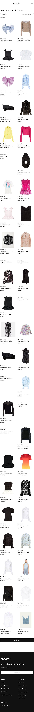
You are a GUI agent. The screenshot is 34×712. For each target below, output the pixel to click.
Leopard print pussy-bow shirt (6, 262)
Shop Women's (5, 688)
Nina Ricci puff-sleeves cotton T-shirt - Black (6, 526)
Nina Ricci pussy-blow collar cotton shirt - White (24, 526)
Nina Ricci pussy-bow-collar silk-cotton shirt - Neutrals (24, 251)
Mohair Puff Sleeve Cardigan (6, 431)
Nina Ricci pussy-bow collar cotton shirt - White (6, 578)
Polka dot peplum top (24, 299)
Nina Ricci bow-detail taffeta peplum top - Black (6, 314)
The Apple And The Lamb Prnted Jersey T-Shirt (6, 198)
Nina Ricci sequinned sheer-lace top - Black (24, 499)
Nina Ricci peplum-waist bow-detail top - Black (6, 66)
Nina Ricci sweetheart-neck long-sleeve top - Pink (24, 145)
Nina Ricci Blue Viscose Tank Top (24, 578)
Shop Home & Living (6, 695)
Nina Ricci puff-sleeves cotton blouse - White (24, 66)
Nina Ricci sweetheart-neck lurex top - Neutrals (24, 40)
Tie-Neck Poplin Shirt (23, 394)
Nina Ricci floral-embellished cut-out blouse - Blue (24, 552)
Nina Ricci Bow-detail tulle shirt (6, 341)
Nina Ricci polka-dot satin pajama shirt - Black (6, 288)
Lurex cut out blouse (23, 262)
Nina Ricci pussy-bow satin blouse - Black (24, 288)
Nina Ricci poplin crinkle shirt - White (6, 631)
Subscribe (17, 672)
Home (2, 682)
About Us (21, 682)
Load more (17, 640)
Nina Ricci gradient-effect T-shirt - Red (24, 473)
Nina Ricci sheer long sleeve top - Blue (24, 446)
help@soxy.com (5, 705)
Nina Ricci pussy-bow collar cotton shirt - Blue (24, 93)
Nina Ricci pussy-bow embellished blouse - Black (24, 119)
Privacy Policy (22, 695)
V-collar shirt (3, 156)
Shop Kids (4, 691)
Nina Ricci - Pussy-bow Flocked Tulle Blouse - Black (6, 251)
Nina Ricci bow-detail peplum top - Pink (6, 224)
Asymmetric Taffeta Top (6, 367)
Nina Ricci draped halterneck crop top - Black (24, 172)
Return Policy (22, 688)
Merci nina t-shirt (22, 404)
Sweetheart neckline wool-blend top (6, 378)
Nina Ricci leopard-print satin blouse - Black (6, 552)
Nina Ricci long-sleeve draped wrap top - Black (6, 605)
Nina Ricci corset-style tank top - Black (24, 224)
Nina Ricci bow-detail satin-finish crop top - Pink (6, 93)
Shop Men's (4, 685)
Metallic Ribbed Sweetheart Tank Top (24, 631)
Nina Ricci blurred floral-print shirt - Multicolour (24, 341)
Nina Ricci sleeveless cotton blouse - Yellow (6, 145)
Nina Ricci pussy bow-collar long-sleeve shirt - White (24, 605)
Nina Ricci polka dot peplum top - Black (6, 499)
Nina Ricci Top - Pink (23, 198)
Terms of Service (23, 691)
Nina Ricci (3, 38)
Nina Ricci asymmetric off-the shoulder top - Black (6, 119)
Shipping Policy (23, 685)
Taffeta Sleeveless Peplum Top (6, 473)
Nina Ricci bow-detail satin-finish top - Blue (6, 40)
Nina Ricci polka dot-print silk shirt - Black (24, 367)
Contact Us (22, 698)
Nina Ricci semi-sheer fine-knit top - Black (6, 420)
